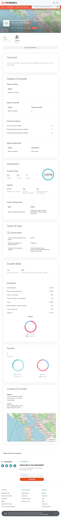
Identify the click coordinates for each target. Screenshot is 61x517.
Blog (43, 501)
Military (3, 501)
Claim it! (35, 28)
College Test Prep (5, 493)
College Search (25, 493)
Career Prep (4, 498)
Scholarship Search (26, 498)
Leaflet (41, 10)
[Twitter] (2, 465)
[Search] (54, 3)
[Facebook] (6, 465)
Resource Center (26, 501)
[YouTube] (10, 465)
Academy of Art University (22, 7)
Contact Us (44, 496)
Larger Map (4, 30)
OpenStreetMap (50, 10)
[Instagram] (14, 465)
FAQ (43, 498)
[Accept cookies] (55, 513)
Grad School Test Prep (6, 496)
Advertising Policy (46, 506)
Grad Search (25, 496)
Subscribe (32, 479)
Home (2, 7)
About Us (44, 493)
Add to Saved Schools (30, 47)
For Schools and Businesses (8, 506)
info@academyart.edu (17, 406)
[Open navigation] (57, 3)
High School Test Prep (6, 504)
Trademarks (45, 504)
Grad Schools (9, 7)
